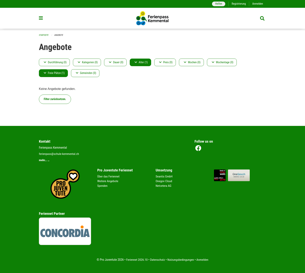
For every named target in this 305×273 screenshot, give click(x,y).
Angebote (59, 35)
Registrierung (238, 3)
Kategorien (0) (88, 62)
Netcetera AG (164, 186)
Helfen (217, 3)
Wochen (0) (192, 62)
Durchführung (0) (55, 62)
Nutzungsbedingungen (181, 260)
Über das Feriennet (108, 176)
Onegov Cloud (164, 181)
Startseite (44, 35)
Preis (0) (166, 62)
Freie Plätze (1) (54, 73)
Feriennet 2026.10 (136, 260)
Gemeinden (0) (86, 73)
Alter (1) (141, 62)
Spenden (102, 186)
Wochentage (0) (222, 62)
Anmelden (257, 3)
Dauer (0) (116, 62)
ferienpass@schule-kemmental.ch (59, 154)
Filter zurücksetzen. (55, 99)
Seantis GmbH (164, 176)
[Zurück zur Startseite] (152, 19)
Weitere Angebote (108, 181)
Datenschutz (157, 260)
